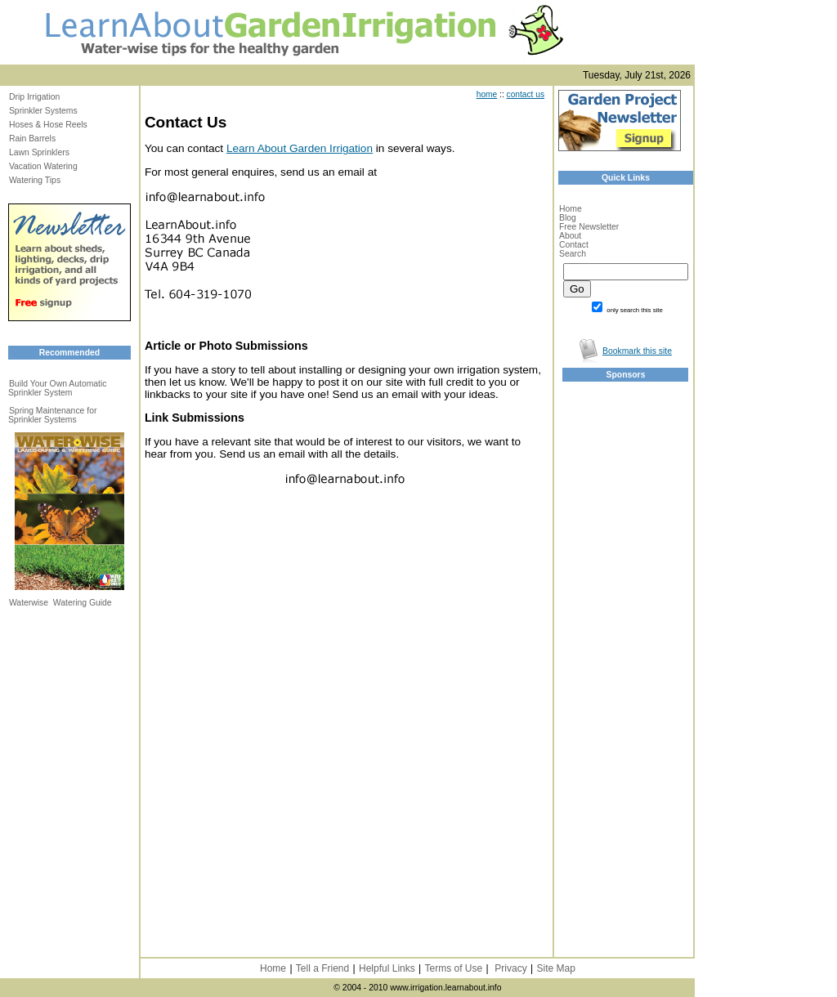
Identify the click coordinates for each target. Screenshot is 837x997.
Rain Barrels (32, 138)
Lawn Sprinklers (39, 152)
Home (570, 208)
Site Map (555, 968)
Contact (574, 244)
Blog (567, 217)
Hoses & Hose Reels (48, 124)
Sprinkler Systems (43, 110)
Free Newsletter (589, 226)
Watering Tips (34, 180)
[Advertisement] (611, 646)
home (487, 94)
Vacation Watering (43, 166)
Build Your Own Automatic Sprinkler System (57, 388)
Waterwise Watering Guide (60, 602)
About (570, 235)
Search (572, 253)
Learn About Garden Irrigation (299, 148)
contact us (525, 94)
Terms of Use (454, 968)
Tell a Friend (322, 968)
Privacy (510, 968)
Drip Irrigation (34, 96)
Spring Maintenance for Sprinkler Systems (52, 415)
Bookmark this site (637, 350)
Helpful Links (387, 968)
